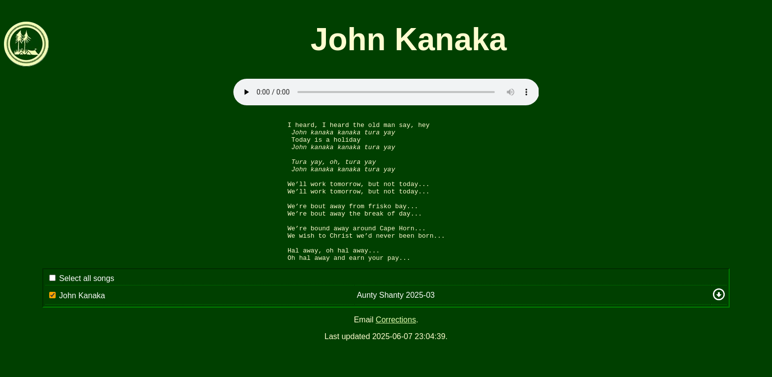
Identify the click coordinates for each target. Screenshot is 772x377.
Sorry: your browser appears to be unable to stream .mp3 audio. (386, 92)
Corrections (396, 348)
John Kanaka (82, 323)
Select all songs (86, 306)
